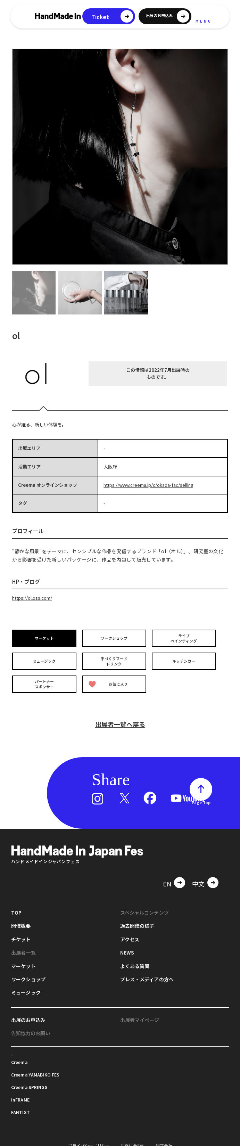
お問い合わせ (132, 1142)
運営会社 (164, 1142)
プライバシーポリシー (89, 1142)
